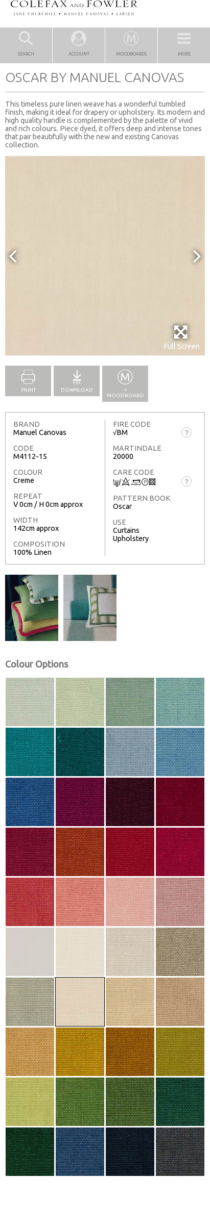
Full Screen (182, 337)
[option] (105, 255)
